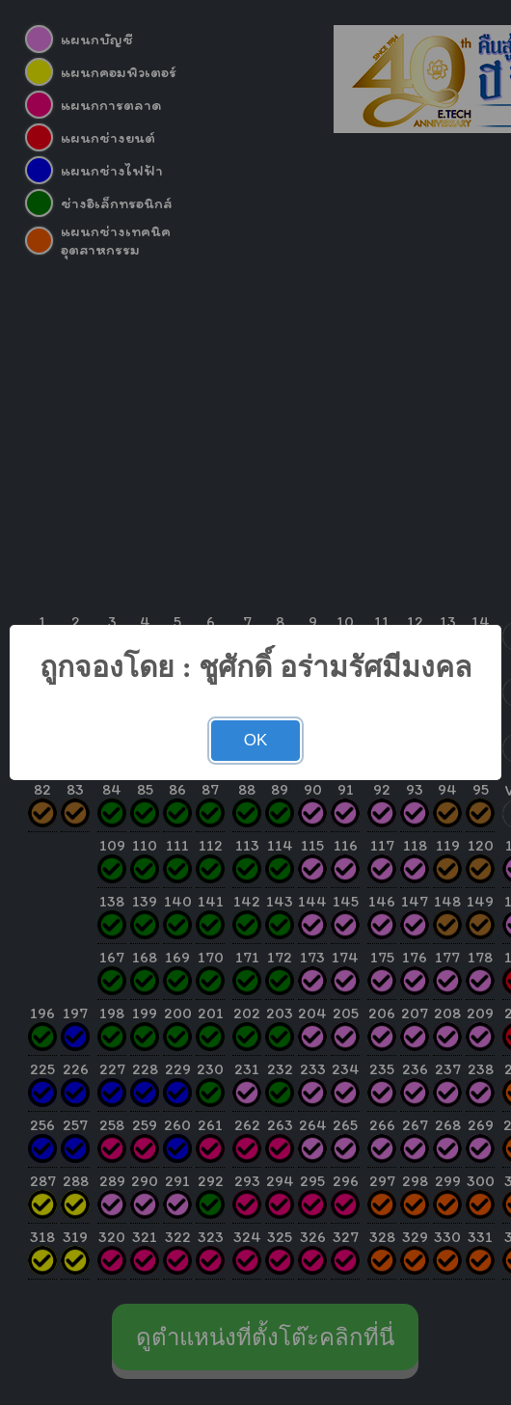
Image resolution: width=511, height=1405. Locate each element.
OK (256, 740)
